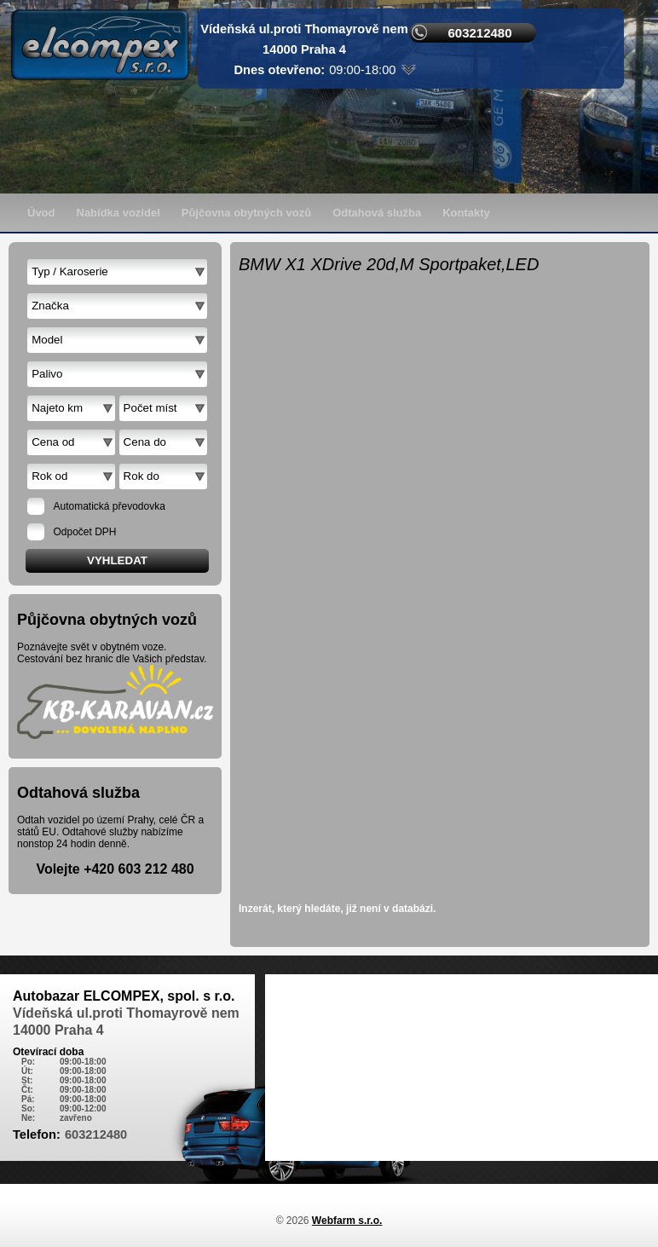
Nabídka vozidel (118, 212)
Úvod (41, 212)
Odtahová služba (376, 212)
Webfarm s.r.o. (347, 1221)
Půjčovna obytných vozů (246, 212)
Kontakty (466, 212)
